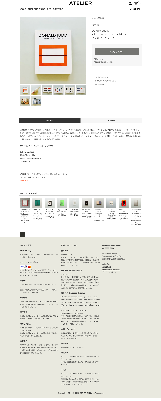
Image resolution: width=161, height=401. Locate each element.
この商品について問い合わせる (104, 81)
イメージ (111, 121)
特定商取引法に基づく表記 (103, 62)
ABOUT (22, 9)
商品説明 (50, 121)
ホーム (94, 18)
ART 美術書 (100, 18)
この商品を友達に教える (101, 77)
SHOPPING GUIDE (36, 9)
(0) (138, 4)
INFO (49, 9)
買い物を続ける (98, 84)
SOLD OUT (117, 52)
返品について (98, 59)
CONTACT (58, 9)
